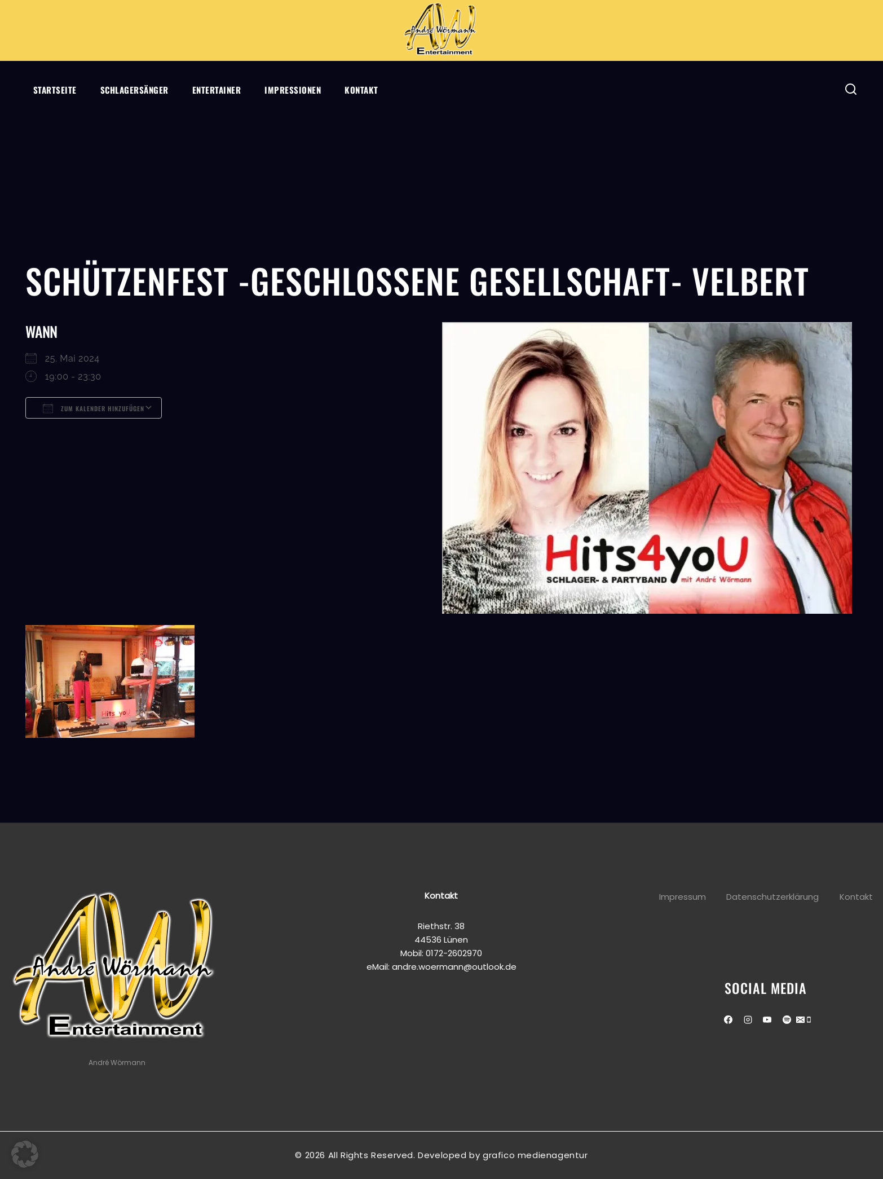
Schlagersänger (134, 89)
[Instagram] (747, 1019)
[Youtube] (767, 1019)
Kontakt (361, 89)
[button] (25, 1154)
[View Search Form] (851, 89)
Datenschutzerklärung (772, 897)
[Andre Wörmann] (441, 30)
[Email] (800, 1021)
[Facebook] (728, 1019)
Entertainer (216, 89)
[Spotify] (786, 1019)
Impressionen (292, 89)
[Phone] (809, 1021)
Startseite (55, 89)
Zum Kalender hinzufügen (93, 408)
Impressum (682, 897)
